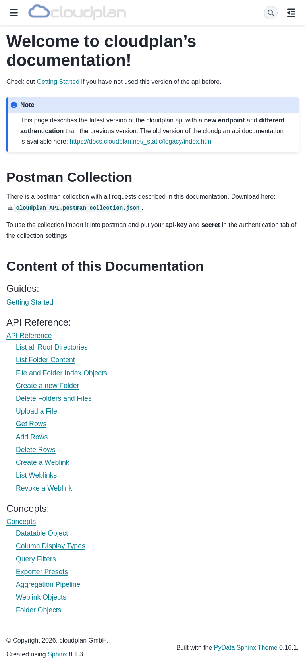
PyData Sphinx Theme (246, 647)
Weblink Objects (41, 597)
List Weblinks (36, 475)
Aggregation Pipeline (48, 584)
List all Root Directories (52, 347)
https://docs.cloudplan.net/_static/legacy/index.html (141, 141)
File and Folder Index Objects (61, 373)
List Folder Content (45, 360)
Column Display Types (50, 546)
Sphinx (57, 654)
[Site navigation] (13, 12)
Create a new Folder (47, 386)
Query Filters (36, 559)
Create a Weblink (42, 462)
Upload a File (36, 411)
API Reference (29, 336)
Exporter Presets (42, 572)
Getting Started (29, 302)
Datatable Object (42, 533)
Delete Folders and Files (54, 398)
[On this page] (291, 12)
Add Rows (32, 437)
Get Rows (31, 424)
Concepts (21, 522)
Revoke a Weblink (44, 488)
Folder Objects (38, 610)
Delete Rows (36, 450)
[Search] (271, 12)
